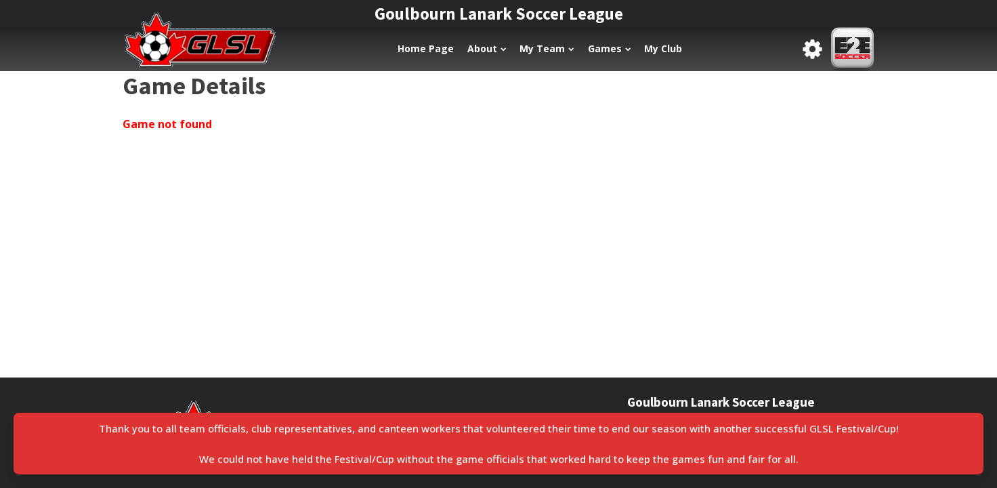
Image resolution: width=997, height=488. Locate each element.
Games (609, 48)
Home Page (426, 48)
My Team (546, 48)
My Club (663, 48)
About (486, 48)
